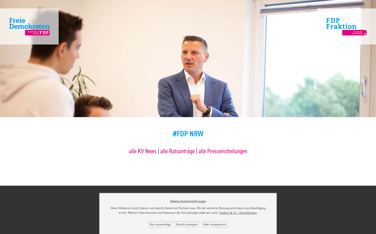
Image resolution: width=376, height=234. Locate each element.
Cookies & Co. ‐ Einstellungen (238, 213)
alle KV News (142, 151)
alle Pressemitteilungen (223, 151)
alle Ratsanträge (177, 151)
